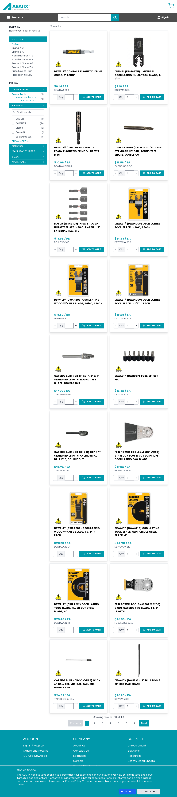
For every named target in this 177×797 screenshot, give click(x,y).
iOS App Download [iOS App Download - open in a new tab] (35, 755)
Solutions (134, 750)
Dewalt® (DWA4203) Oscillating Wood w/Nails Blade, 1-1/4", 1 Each (78, 301)
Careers (78, 760)
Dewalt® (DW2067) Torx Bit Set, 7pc (136, 378)
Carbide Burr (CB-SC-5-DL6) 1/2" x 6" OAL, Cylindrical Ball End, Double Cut (77, 684)
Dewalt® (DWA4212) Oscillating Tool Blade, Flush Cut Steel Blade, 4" (76, 608)
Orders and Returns (35, 750)
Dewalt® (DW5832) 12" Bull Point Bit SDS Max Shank (137, 682)
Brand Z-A (18, 52)
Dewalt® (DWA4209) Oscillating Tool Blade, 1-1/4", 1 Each (137, 301)
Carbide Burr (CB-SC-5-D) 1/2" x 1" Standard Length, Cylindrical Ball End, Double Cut (77, 456)
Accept (127, 791)
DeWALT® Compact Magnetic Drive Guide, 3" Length (78, 73)
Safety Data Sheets (141, 760)
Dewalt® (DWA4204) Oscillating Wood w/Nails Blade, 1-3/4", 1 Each (77, 532)
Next (144, 723)
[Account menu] (163, 17)
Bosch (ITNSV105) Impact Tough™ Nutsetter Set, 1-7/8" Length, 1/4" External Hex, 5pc (77, 227)
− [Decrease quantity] (55, 97)
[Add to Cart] (91, 97)
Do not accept (149, 791)
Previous (75, 723)
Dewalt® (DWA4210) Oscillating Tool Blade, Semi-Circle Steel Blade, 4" (137, 532)
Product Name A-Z (23, 63)
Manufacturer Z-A (22, 59)
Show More (20, 141)
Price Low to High (22, 71)
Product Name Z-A (23, 67)
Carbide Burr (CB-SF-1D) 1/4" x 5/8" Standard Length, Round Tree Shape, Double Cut (138, 151)
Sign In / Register (34, 745)
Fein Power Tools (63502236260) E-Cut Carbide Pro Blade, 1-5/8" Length (137, 608)
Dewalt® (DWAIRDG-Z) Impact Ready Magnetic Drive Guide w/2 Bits (76, 151)
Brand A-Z (18, 48)
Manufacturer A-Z (22, 55)
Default (16, 44)
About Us (79, 745)
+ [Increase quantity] (76, 97)
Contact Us (81, 750)
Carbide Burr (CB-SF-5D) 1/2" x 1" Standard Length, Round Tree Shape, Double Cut (76, 380)
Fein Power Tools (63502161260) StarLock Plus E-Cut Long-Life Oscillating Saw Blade (137, 456)
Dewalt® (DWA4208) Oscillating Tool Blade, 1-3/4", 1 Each (137, 225)
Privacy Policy (73, 781)
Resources (134, 755)
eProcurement (137, 745)
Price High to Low (22, 75)
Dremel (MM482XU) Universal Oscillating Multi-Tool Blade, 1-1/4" (138, 75)
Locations (79, 755)
